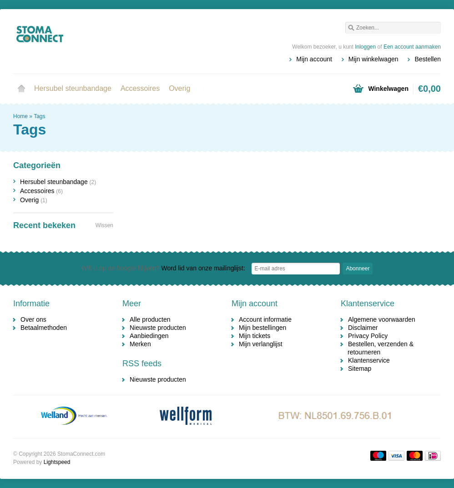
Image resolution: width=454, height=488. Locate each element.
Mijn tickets (254, 335)
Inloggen (365, 47)
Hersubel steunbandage (72, 88)
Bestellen (427, 59)
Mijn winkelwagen (373, 59)
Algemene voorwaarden (381, 319)
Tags (39, 116)
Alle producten (150, 319)
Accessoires (140, 88)
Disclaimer (363, 327)
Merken (140, 344)
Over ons (33, 319)
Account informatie (265, 319)
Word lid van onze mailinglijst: (163, 268)
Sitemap (359, 368)
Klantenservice (369, 360)
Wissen (104, 225)
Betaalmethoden (43, 327)
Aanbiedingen (149, 335)
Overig (179, 88)
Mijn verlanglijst (260, 344)
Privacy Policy (368, 335)
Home (21, 88)
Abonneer (357, 268)
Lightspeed (57, 462)
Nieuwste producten (158, 327)
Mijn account (314, 59)
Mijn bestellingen (262, 327)
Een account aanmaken (412, 47)
